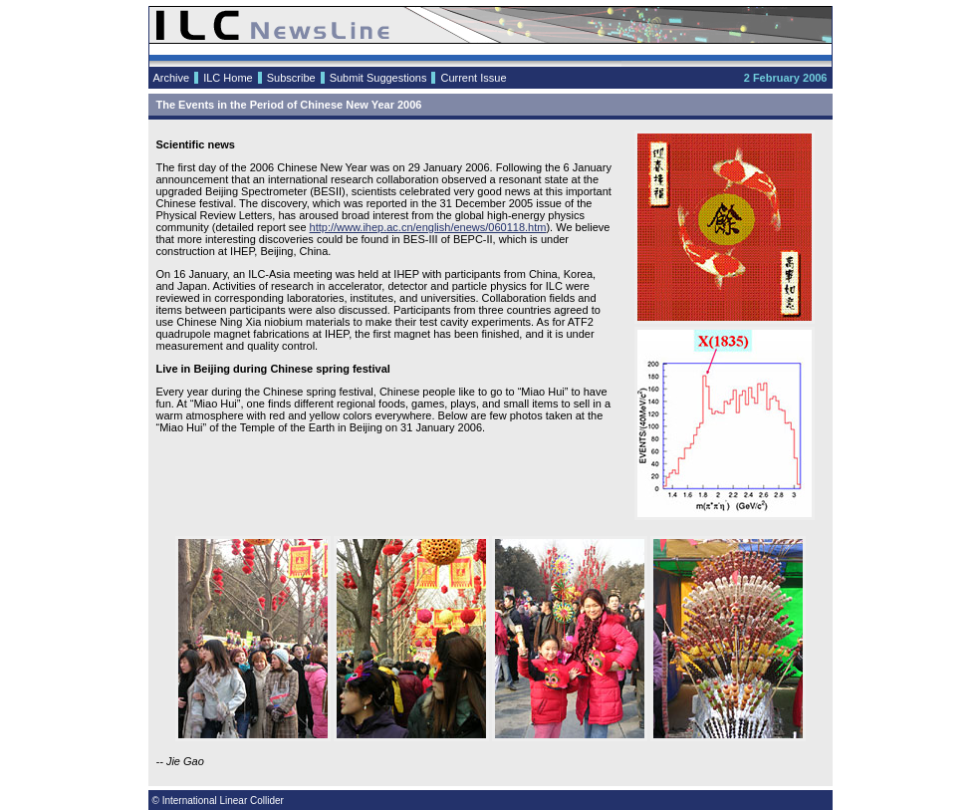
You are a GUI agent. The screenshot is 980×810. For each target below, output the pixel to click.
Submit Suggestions (378, 78)
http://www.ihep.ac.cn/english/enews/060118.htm (428, 227)
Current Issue (473, 78)
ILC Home (228, 78)
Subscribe (291, 78)
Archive (171, 78)
